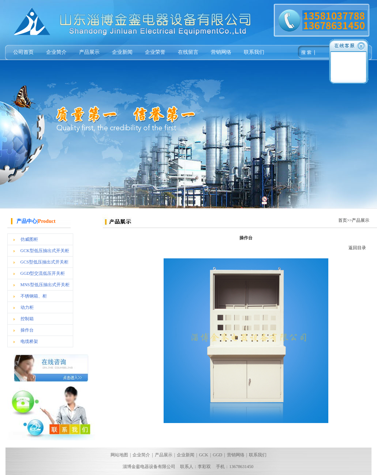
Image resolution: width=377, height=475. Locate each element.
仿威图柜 (29, 239)
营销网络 (221, 52)
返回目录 (357, 247)
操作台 (27, 330)
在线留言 (188, 52)
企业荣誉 (155, 52)
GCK (203, 454)
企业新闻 (122, 52)
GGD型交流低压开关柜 (42, 273)
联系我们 (254, 52)
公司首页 (23, 52)
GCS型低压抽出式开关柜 (44, 262)
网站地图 (119, 454)
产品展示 (89, 52)
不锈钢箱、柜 (33, 296)
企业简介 (56, 52)
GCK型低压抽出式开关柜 (44, 250)
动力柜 (27, 307)
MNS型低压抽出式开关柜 (45, 284)
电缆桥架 (29, 341)
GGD (217, 454)
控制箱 (27, 318)
